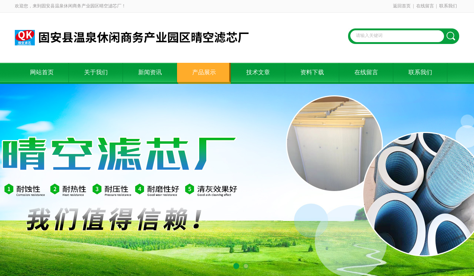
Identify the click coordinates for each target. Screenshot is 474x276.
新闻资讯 (150, 72)
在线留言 (425, 5)
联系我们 (448, 5)
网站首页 (42, 72)
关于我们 (96, 72)
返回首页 (402, 5)
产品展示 (204, 72)
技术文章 (258, 72)
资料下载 (312, 72)
